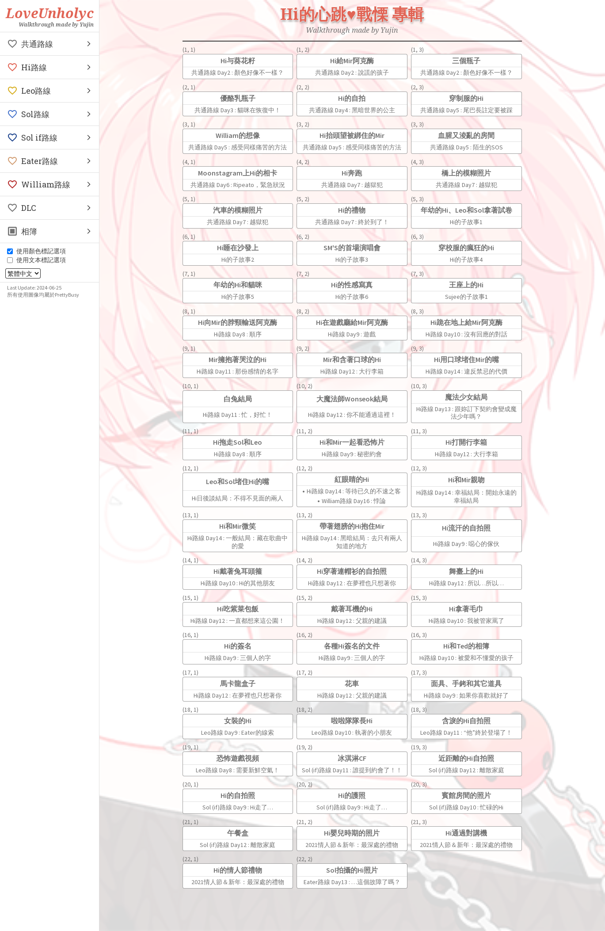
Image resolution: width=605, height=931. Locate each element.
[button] (49, 43)
